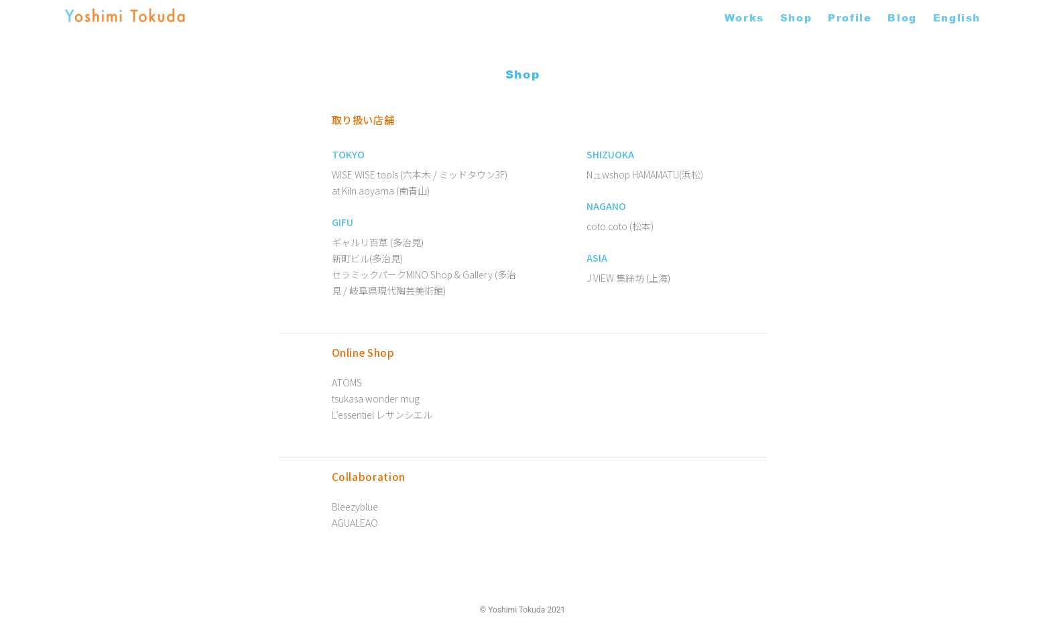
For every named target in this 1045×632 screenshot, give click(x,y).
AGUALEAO (355, 522)
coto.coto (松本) (620, 226)
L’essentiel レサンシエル (382, 414)
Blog (901, 17)
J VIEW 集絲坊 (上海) (628, 277)
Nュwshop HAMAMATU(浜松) (645, 174)
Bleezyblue (355, 506)
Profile (849, 17)
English (957, 17)
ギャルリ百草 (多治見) (378, 242)
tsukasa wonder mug (376, 398)
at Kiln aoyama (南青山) (381, 190)
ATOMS (347, 382)
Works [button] (744, 17)
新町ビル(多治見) (367, 258)
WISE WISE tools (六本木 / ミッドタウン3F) (419, 174)
